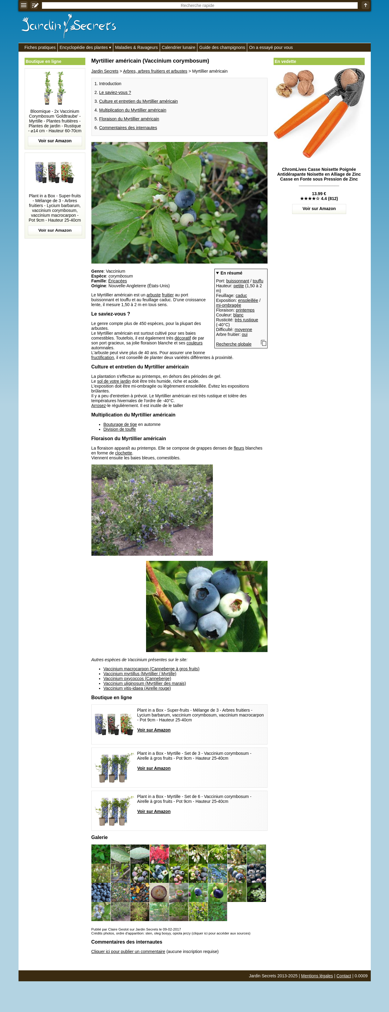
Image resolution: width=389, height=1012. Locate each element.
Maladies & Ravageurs (136, 47)
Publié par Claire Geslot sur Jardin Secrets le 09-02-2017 (136, 929)
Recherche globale (234, 344)
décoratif (183, 338)
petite (239, 285)
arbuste (154, 294)
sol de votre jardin (114, 381)
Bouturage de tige (120, 424)
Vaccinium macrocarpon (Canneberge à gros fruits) (152, 668)
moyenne (243, 329)
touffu (258, 280)
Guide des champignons (222, 47)
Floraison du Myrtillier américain (129, 118)
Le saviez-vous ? (115, 92)
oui (244, 334)
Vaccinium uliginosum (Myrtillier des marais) (145, 683)
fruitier (168, 294)
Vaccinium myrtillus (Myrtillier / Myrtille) (140, 673)
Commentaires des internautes (128, 127)
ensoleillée (248, 300)
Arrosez (98, 405)
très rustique (246, 319)
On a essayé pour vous (271, 47)
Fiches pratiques (40, 47)
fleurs (239, 448)
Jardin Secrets (104, 71)
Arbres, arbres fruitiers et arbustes (155, 71)
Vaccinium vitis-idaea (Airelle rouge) (137, 688)
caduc (241, 295)
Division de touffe (120, 429)
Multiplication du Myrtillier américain (132, 110)
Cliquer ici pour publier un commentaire (128, 951)
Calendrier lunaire (179, 47)
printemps (245, 310)
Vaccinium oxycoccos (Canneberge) (137, 678)
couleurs (194, 342)
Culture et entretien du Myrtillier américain (138, 101)
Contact (343, 975)
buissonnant (237, 280)
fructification (102, 357)
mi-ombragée (228, 305)
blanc (238, 315)
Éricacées (117, 280)
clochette (123, 453)
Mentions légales (317, 975)
